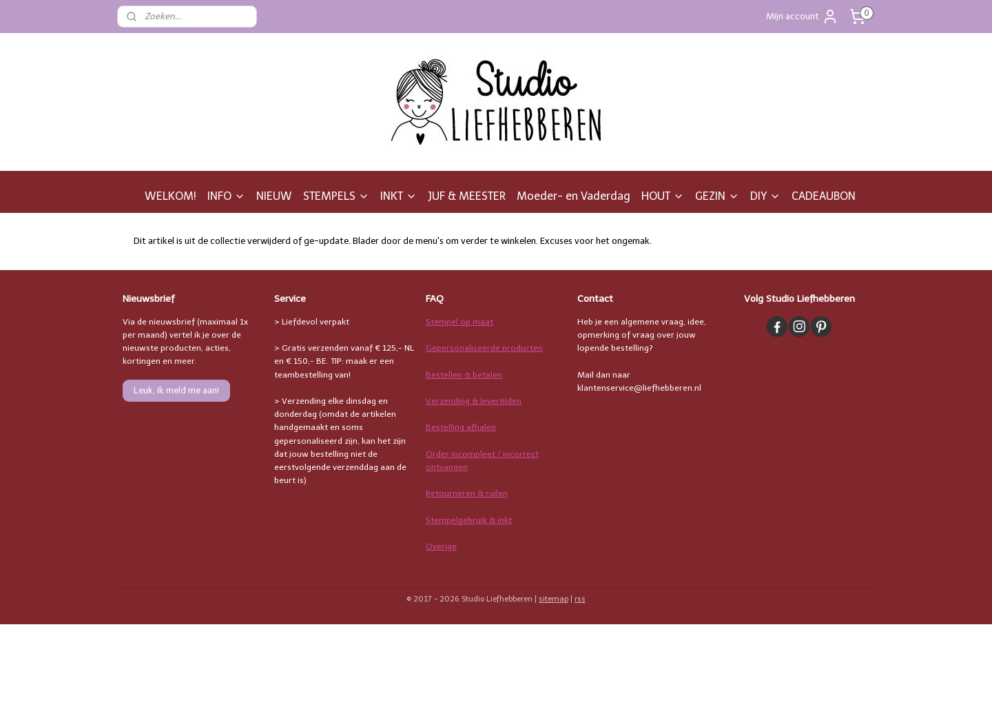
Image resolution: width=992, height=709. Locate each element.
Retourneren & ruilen (467, 493)
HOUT (662, 196)
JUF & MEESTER (467, 196)
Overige (441, 546)
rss (580, 599)
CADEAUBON (824, 196)
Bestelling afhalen (461, 427)
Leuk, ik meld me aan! (176, 390)
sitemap (553, 599)
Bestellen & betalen (464, 375)
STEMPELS (336, 196)
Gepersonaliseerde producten (484, 348)
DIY (765, 196)
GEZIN (717, 196)
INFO (226, 196)
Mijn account (802, 16)
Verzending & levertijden (473, 401)
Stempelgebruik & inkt (469, 520)
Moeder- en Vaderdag (573, 196)
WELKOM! (170, 196)
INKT (398, 196)
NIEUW (274, 196)
